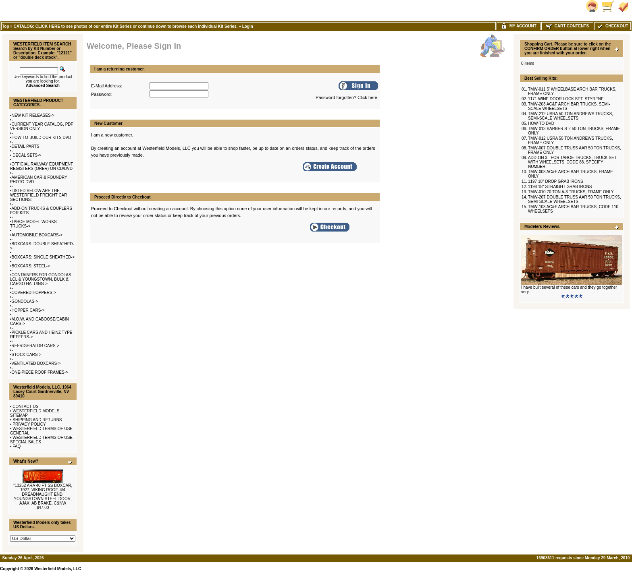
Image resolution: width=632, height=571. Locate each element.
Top (5, 26)
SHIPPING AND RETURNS (37, 420)
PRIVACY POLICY (29, 424)
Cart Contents (567, 26)
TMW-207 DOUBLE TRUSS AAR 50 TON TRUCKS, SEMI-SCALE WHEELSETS (574, 199)
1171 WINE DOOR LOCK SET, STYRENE (566, 99)
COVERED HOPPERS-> (34, 292)
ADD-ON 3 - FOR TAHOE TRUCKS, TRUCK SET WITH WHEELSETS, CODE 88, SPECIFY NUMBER (572, 162)
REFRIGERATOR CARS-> (35, 345)
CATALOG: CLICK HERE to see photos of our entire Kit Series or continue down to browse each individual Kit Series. (126, 26)
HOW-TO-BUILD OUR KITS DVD (41, 137)
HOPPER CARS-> (28, 310)
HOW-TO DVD (541, 123)
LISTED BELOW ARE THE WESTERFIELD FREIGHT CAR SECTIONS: (38, 195)
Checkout (612, 26)
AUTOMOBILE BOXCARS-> (37, 235)
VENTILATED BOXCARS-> (36, 363)
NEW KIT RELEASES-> (33, 115)
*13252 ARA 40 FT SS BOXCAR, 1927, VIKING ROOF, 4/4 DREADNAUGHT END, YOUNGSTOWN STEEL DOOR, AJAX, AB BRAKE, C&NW (43, 494)
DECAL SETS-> (27, 155)
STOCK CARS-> (27, 354)
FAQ (16, 446)
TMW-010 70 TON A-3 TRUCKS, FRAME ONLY (570, 192)
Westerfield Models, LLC (57, 569)
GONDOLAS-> (25, 301)
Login (247, 26)
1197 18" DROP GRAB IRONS (555, 181)
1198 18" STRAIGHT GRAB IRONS (560, 186)
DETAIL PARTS (26, 146)
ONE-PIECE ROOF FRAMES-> (40, 372)
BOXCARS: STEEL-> (31, 266)
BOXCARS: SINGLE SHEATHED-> (43, 257)
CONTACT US (25, 406)
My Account (518, 26)
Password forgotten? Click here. (347, 97)
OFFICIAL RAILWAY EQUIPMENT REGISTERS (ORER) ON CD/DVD (41, 166)
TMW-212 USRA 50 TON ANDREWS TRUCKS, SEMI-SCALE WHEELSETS (570, 116)
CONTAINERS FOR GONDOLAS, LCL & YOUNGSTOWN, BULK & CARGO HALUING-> (41, 279)
